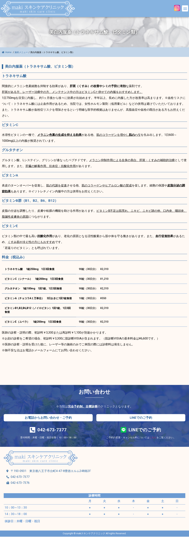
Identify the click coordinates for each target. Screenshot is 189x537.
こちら (153, 437)
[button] (185, 8)
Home (7, 52)
